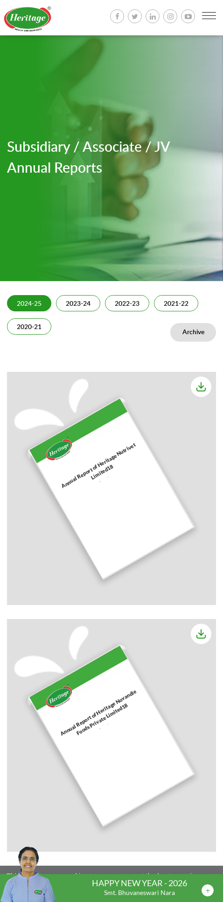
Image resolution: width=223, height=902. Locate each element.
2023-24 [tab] (78, 304)
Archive (193, 332)
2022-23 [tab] (127, 304)
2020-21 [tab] (29, 327)
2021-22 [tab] (176, 304)
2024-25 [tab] (29, 304)
